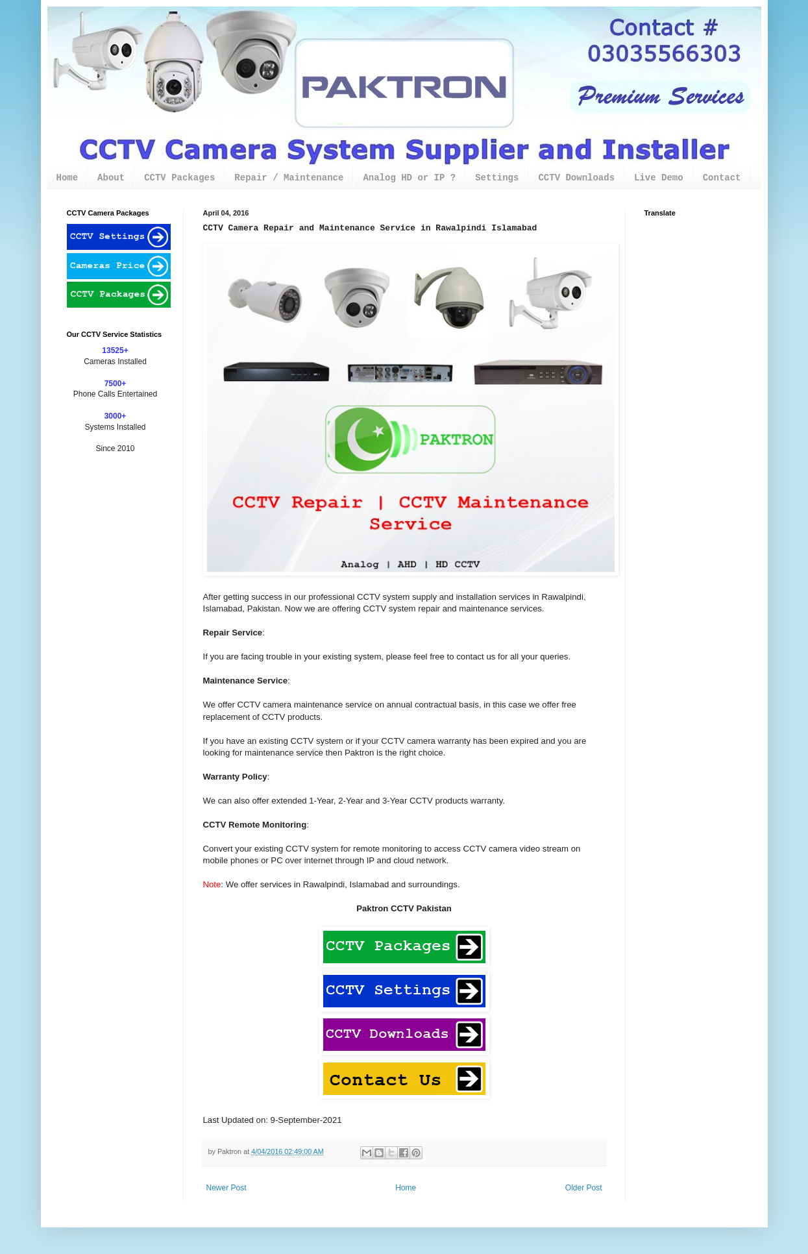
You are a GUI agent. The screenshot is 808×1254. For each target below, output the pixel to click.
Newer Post (226, 1187)
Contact (722, 178)
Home (67, 178)
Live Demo (658, 178)
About (111, 178)
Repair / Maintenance (288, 178)
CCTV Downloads (576, 178)
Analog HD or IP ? (409, 178)
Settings (497, 178)
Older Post (583, 1187)
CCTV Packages (179, 178)
